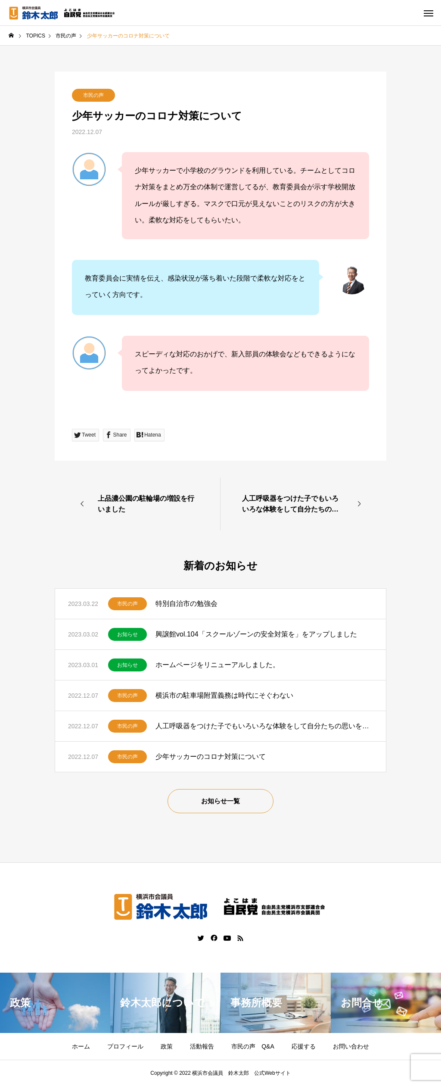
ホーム (81, 1046)
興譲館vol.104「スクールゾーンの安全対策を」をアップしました (256, 634)
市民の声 (93, 95)
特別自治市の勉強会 (186, 603)
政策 (167, 1046)
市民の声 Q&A (252, 1046)
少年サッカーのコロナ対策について (210, 756)
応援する (304, 1046)
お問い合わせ (351, 1046)
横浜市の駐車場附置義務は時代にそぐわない (224, 695)
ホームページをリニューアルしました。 (217, 664)
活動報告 (202, 1046)
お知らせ (127, 634)
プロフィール (125, 1046)
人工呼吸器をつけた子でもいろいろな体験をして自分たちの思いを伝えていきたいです (264, 726)
